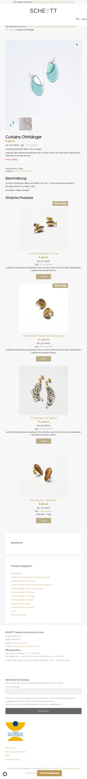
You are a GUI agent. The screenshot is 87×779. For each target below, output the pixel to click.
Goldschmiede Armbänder (23, 581)
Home (29, 26)
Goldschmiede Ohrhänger (23, 596)
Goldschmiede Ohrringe (22, 171)
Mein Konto (10, 748)
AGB (7, 755)
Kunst (13, 611)
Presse (63, 768)
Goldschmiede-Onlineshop (47, 26)
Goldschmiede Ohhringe (22, 592)
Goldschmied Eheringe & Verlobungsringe (30, 577)
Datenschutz (31, 773)
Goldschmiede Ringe (21, 603)
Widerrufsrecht (12, 759)
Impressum (73, 768)
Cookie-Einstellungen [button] (49, 773)
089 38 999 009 (41, 2)
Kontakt (55, 768)
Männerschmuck (19, 615)
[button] (77, 44)
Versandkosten (31, 145)
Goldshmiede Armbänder (23, 607)
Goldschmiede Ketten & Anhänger (27, 588)
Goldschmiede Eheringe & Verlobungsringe (31, 584)
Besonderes (16, 573)
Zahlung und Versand (15, 752)
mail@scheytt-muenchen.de (61, 2)
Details (43, 276)
